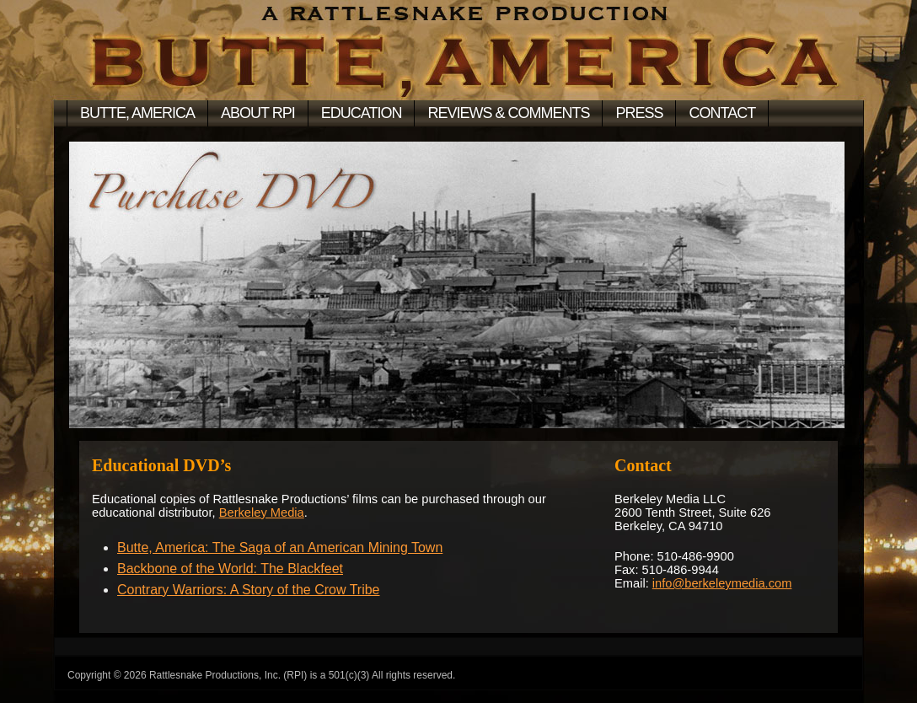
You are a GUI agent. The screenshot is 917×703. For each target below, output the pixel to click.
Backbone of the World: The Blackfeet (230, 568)
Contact (722, 113)
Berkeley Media (261, 512)
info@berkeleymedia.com (722, 583)
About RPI (258, 113)
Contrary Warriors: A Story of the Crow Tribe (248, 589)
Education (361, 113)
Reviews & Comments (508, 113)
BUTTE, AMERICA (137, 113)
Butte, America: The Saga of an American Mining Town (279, 547)
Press (638, 113)
